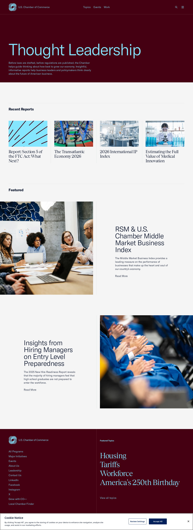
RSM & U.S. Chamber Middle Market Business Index (139, 239)
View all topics (108, 497)
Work (107, 7)
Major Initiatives (18, 456)
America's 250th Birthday (140, 482)
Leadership (15, 470)
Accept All (158, 521)
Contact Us (15, 475)
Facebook (14, 484)
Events (97, 7)
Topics (87, 7)
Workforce (116, 473)
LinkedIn (13, 480)
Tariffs (110, 464)
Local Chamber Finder (21, 504)
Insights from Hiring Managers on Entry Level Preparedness (48, 353)
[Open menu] (182, 7)
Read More (121, 276)
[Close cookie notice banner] (188, 521)
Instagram (14, 489)
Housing (113, 455)
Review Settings (137, 521)
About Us (14, 465)
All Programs (16, 451)
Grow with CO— (18, 499)
